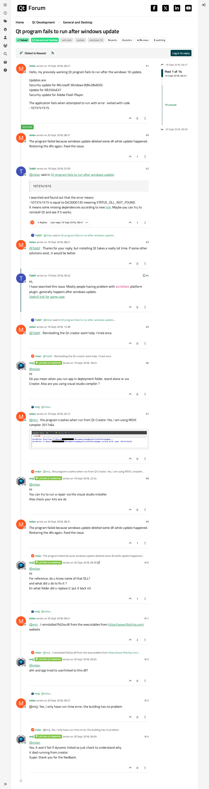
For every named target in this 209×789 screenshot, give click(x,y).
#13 (147, 700)
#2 (147, 168)
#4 (147, 275)
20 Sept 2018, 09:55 (85, 659)
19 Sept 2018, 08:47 (59, 242)
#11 (147, 618)
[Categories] (5, 5)
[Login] (203, 5)
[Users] (5, 37)
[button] (5, 784)
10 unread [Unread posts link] (170, 105)
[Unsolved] (5, 70)
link (108, 207)
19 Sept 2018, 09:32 (59, 275)
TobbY (32, 168)
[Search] (5, 54)
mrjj (31, 363)
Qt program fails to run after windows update (82, 174)
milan (32, 66)
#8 (147, 478)
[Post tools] (145, 118)
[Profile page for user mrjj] (21, 366)
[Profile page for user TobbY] (21, 171)
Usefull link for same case (46, 296)
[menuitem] (203, 5)
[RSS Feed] (53, 53)
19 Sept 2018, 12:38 (59, 327)
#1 (147, 66)
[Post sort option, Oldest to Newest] (33, 53)
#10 (147, 562)
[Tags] (5, 21)
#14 (147, 736)
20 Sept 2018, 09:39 (85, 562)
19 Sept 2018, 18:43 (85, 363)
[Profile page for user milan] (21, 69)
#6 (147, 363)
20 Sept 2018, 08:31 (59, 135)
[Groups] (5, 45)
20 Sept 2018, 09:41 (59, 618)
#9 (147, 135)
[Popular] (5, 29)
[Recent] (5, 13)
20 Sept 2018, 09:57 (59, 700)
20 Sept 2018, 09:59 (85, 736)
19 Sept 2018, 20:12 (59, 414)
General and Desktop (45, 40)
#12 (147, 659)
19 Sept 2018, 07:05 (59, 168)
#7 (147, 414)
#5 (147, 327)
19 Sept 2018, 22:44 (85, 478)
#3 (147, 242)
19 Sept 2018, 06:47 (59, 66)
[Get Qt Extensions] (5, 62)
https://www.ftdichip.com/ (126, 624)
